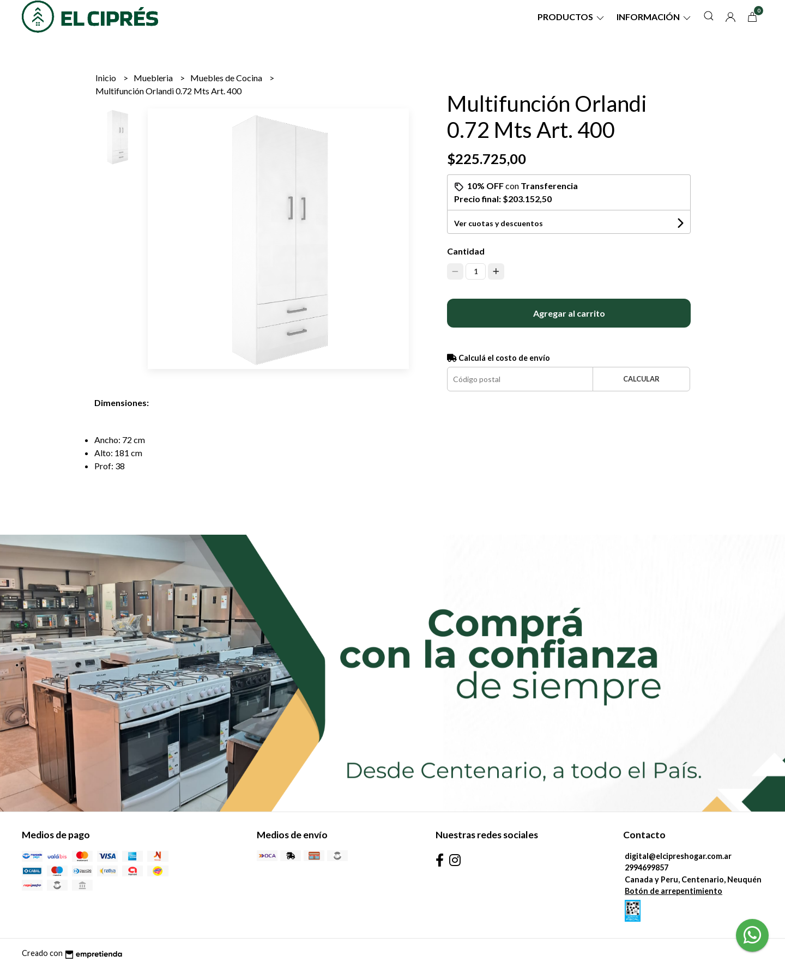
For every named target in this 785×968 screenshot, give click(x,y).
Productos (572, 16)
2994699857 (646, 867)
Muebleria (154, 77)
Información (654, 16)
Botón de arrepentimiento (673, 891)
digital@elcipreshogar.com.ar (678, 856)
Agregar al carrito (569, 313)
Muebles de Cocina (227, 77)
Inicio (106, 77)
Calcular (641, 378)
